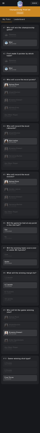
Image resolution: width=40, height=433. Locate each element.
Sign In (34, 3)
